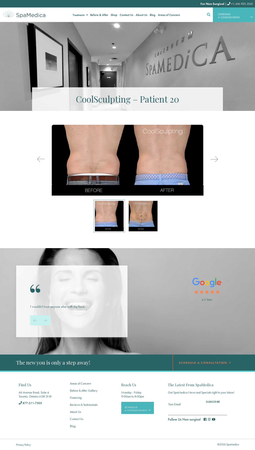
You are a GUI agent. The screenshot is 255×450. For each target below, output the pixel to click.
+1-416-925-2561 (240, 4)
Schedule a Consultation (205, 363)
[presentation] (41, 159)
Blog (72, 426)
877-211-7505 (30, 403)
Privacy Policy (23, 445)
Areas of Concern (80, 383)
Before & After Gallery (83, 390)
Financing (76, 398)
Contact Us (76, 419)
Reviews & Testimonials (83, 405)
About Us (75, 412)
